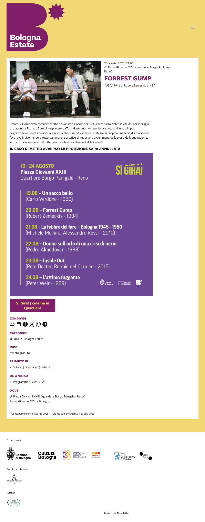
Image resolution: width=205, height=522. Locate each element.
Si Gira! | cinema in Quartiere (32, 305)
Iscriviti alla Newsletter (117, 513)
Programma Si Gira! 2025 (29, 382)
